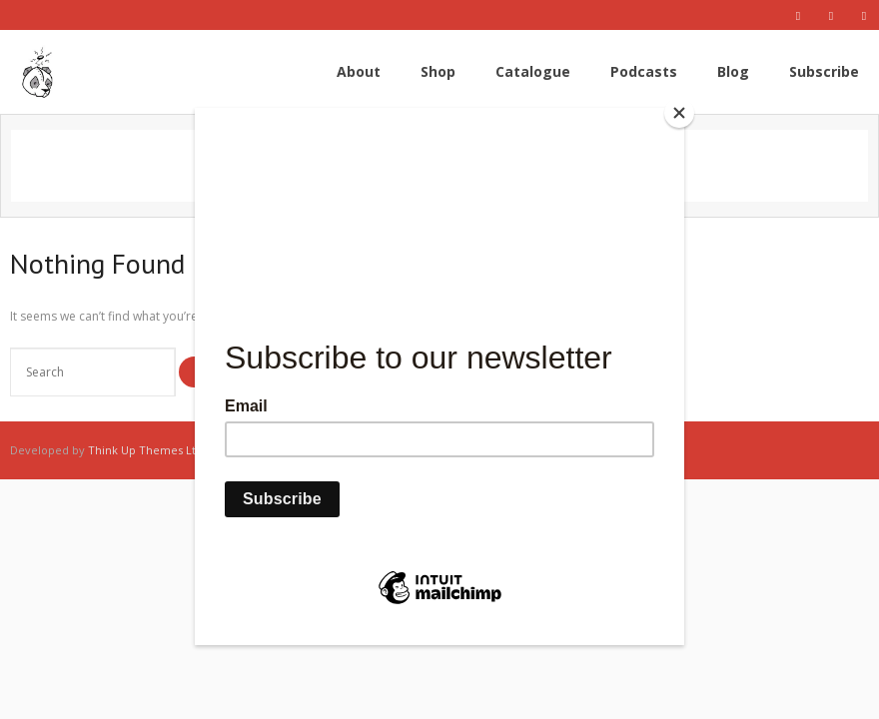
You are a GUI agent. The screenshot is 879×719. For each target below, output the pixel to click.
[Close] (679, 113)
